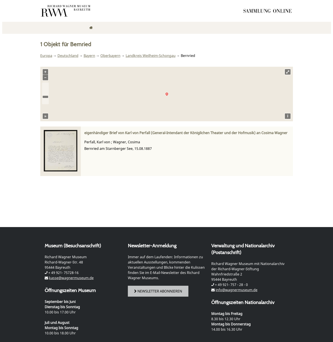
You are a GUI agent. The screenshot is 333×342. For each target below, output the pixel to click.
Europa (46, 55)
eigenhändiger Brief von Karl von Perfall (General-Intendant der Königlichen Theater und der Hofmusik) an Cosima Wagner (185, 132)
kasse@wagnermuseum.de (71, 277)
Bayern (89, 55)
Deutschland (67, 55)
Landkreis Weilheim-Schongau (151, 55)
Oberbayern (110, 55)
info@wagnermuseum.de (236, 289)
